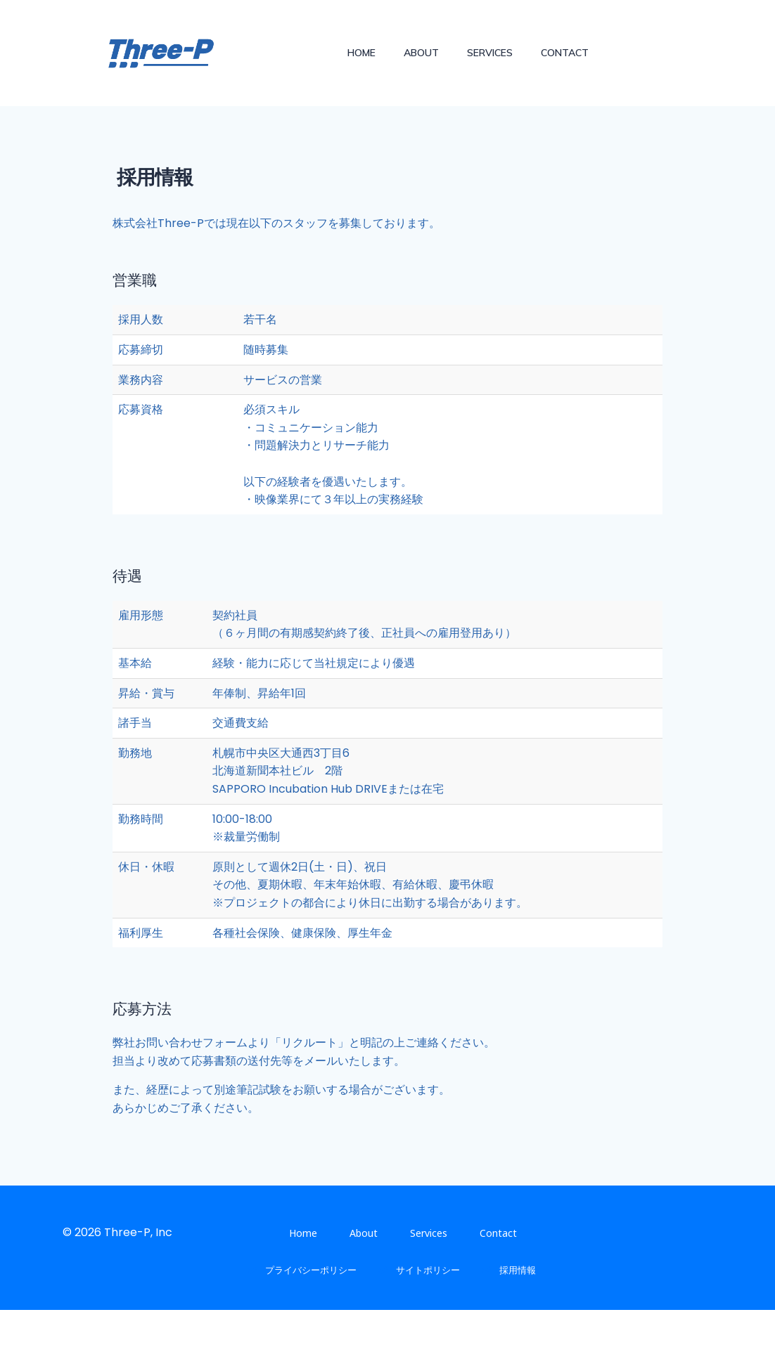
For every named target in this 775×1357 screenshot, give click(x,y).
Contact (565, 52)
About (422, 52)
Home (362, 52)
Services (490, 52)
